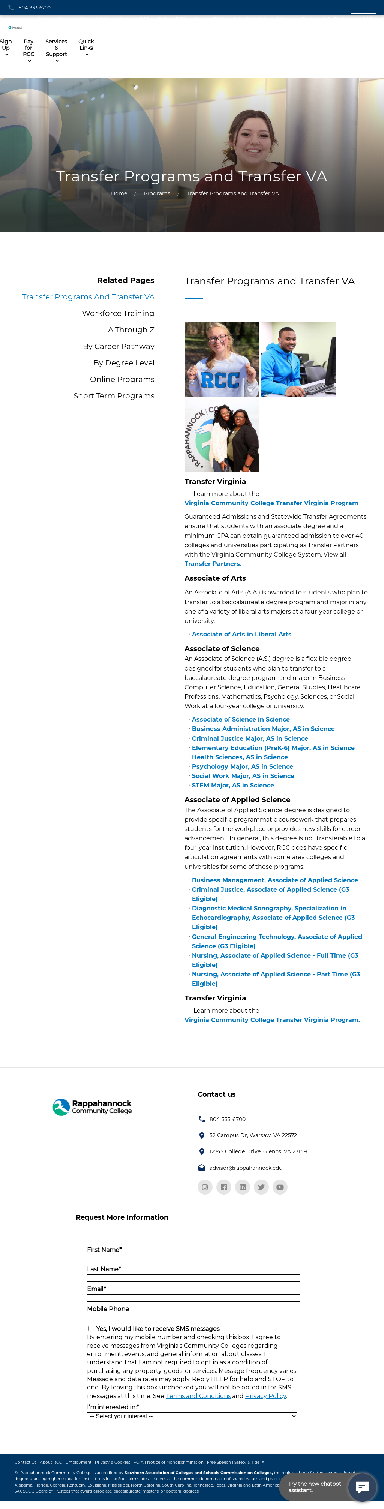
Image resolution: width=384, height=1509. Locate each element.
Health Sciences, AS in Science (240, 757)
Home (119, 193)
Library (285, 19)
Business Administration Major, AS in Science (263, 728)
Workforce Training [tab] (118, 313)
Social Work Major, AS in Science (243, 776)
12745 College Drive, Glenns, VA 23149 (258, 1151)
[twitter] (261, 1187)
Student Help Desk (324, 19)
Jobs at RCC (172, 19)
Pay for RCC (28, 48)
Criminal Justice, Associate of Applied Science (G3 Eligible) (270, 894)
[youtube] (280, 1187)
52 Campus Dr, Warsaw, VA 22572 (253, 1135)
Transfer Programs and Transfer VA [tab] (88, 296)
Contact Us (25, 1462)
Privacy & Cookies (112, 1462)
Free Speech (219, 1462)
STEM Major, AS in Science (233, 785)
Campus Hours (55, 19)
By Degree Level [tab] (123, 362)
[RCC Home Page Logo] (17, 25)
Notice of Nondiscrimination (175, 1462)
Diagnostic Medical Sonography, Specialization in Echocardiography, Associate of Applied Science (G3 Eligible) (273, 918)
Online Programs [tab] (122, 379)
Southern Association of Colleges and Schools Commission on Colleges (198, 1472)
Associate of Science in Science (241, 719)
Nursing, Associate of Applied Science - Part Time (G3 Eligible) (276, 979)
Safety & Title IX (249, 1462)
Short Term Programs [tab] (114, 395)
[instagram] (205, 1187)
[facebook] (223, 1187)
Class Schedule (250, 19)
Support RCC (209, 19)
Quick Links (86, 45)
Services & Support (56, 48)
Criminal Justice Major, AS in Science (250, 738)
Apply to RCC (134, 19)
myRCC (363, 19)
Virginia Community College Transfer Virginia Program (271, 503)
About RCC (51, 1462)
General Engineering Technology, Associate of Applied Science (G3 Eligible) (277, 941)
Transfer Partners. (213, 563)
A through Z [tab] (131, 329)
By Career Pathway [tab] (118, 346)
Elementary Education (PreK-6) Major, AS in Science (273, 748)
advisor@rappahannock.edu (246, 1168)
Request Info (95, 19)
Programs (157, 193)
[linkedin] (242, 1187)
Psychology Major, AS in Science (242, 766)
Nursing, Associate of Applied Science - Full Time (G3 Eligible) (275, 960)
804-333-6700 (35, 7)
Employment (79, 1462)
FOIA (139, 1462)
